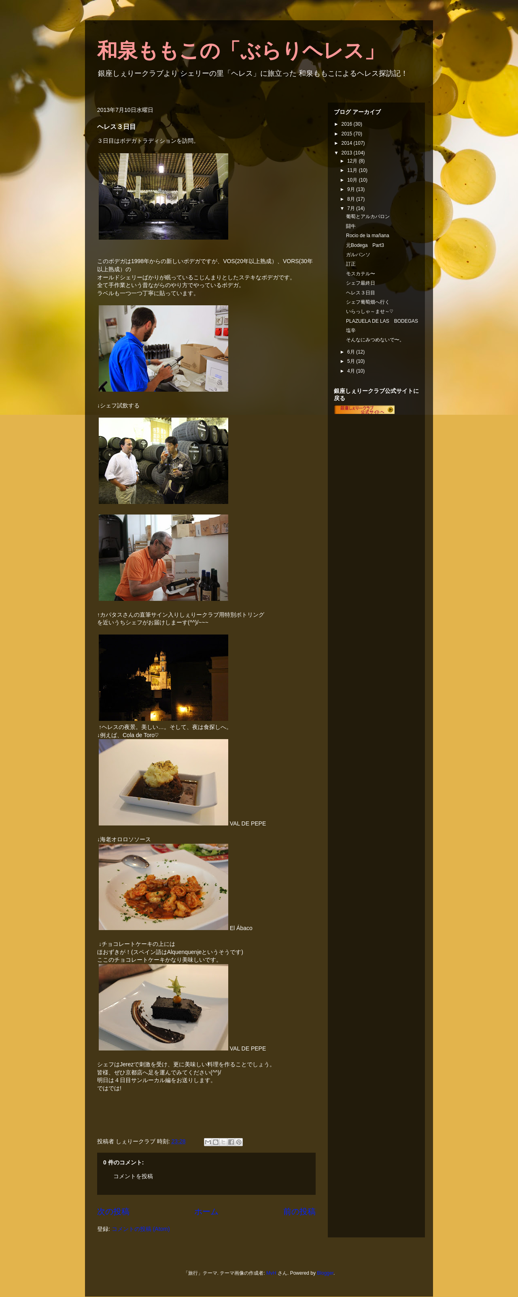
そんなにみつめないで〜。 (375, 340)
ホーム (206, 1211)
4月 (351, 371)
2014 (348, 143)
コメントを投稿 (133, 1176)
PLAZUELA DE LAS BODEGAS (382, 321)
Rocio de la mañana (367, 235)
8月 (351, 199)
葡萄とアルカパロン (368, 216)
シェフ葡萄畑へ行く (368, 302)
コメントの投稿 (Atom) (141, 1229)
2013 (348, 153)
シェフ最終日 (360, 283)
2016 (348, 124)
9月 (351, 189)
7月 (351, 208)
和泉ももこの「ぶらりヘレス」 (240, 50)
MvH (271, 1273)
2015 (348, 134)
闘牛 (351, 226)
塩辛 (351, 330)
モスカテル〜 (360, 274)
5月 (351, 361)
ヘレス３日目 (360, 293)
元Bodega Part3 (365, 245)
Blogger (325, 1273)
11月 (353, 170)
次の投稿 (113, 1211)
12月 (353, 161)
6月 (351, 352)
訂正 (351, 264)
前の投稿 (299, 1211)
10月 (353, 180)
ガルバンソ (358, 254)
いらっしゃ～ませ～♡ (369, 311)
